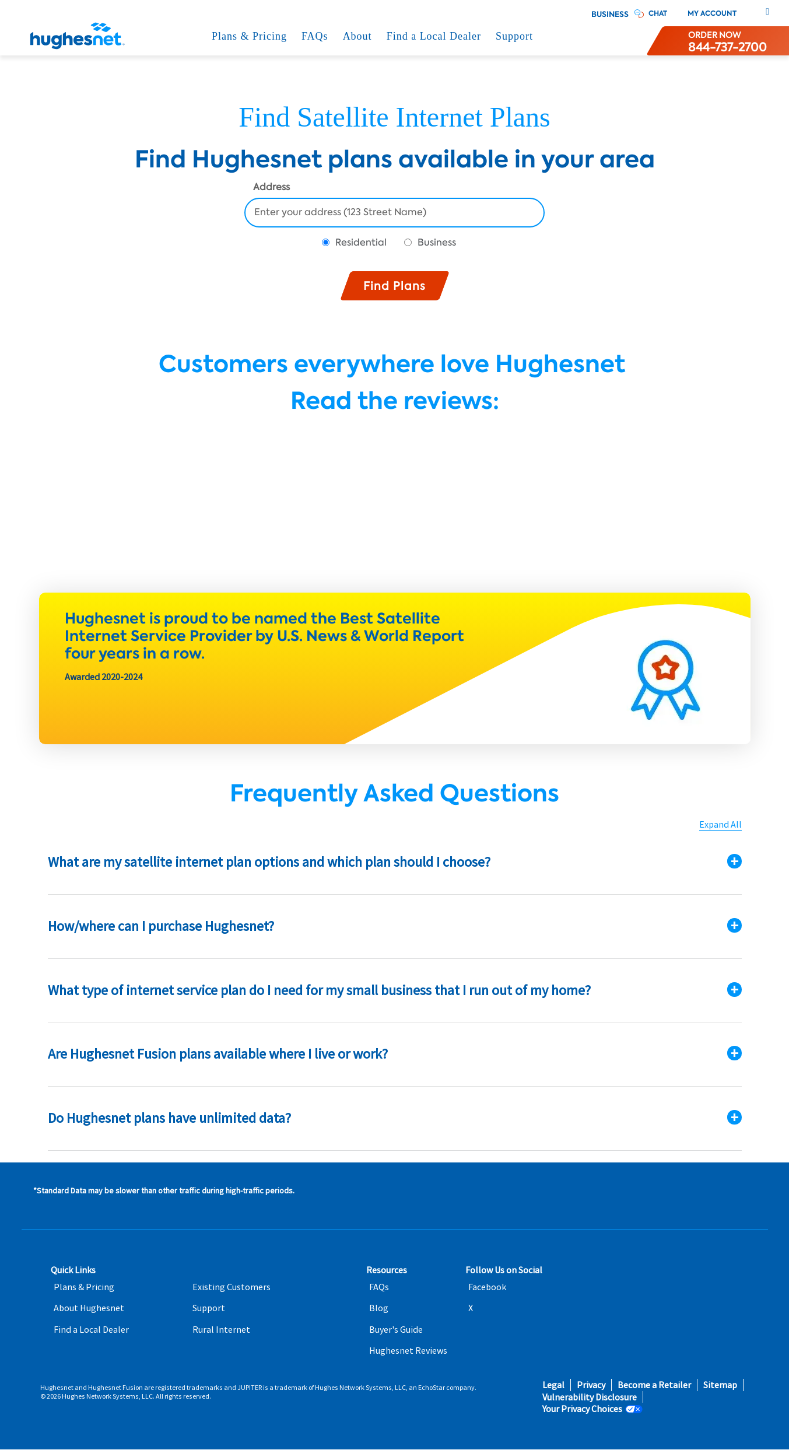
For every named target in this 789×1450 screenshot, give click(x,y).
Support (514, 36)
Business (610, 14)
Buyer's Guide (396, 1329)
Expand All (720, 824)
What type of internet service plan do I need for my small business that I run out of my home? (319, 990)
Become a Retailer (654, 1385)
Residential (361, 242)
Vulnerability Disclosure (589, 1397)
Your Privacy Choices (582, 1408)
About (357, 36)
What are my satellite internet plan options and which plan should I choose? (269, 862)
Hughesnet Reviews (408, 1350)
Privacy (591, 1385)
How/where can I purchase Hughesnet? (161, 926)
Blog (378, 1308)
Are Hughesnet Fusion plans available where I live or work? (218, 1054)
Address (271, 188)
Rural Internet (221, 1329)
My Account (712, 13)
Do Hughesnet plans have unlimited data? (169, 1118)
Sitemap (720, 1385)
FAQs (314, 36)
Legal (553, 1385)
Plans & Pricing (249, 36)
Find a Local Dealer (434, 36)
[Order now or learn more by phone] (727, 41)
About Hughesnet (89, 1308)
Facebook (487, 1287)
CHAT (657, 13)
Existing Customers (231, 1287)
